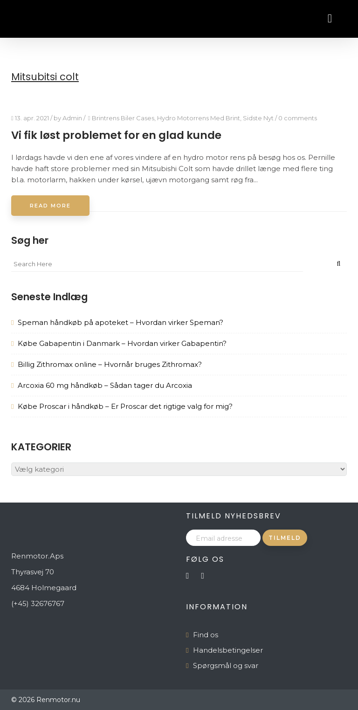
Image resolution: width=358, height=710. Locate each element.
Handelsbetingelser (228, 650)
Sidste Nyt (258, 118)
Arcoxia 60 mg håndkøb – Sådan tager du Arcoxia (105, 385)
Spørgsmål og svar (225, 665)
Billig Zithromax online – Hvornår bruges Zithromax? (110, 364)
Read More (50, 205)
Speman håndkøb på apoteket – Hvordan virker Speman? (120, 322)
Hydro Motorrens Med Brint (198, 118)
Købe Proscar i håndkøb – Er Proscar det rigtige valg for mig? (125, 406)
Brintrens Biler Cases (123, 118)
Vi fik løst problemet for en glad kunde (116, 135)
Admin (72, 118)
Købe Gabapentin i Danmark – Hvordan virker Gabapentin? (122, 343)
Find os (205, 634)
